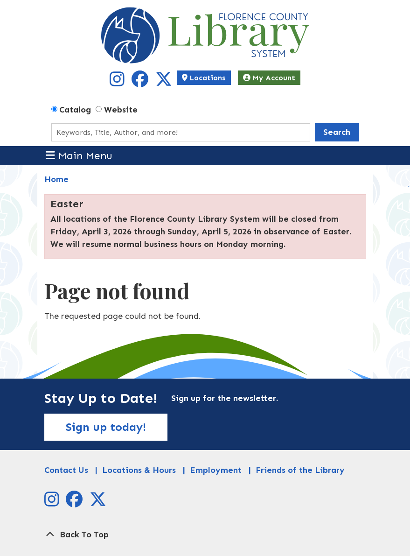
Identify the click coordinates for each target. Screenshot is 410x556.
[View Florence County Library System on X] (163, 82)
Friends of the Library (300, 470)
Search (336, 132)
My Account (269, 77)
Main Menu (79, 155)
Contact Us (66, 470)
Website (121, 110)
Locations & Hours (139, 470)
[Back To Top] (205, 535)
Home (56, 179)
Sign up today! (106, 427)
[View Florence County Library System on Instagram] (118, 82)
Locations (204, 77)
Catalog (75, 110)
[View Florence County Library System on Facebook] (141, 82)
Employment (216, 470)
